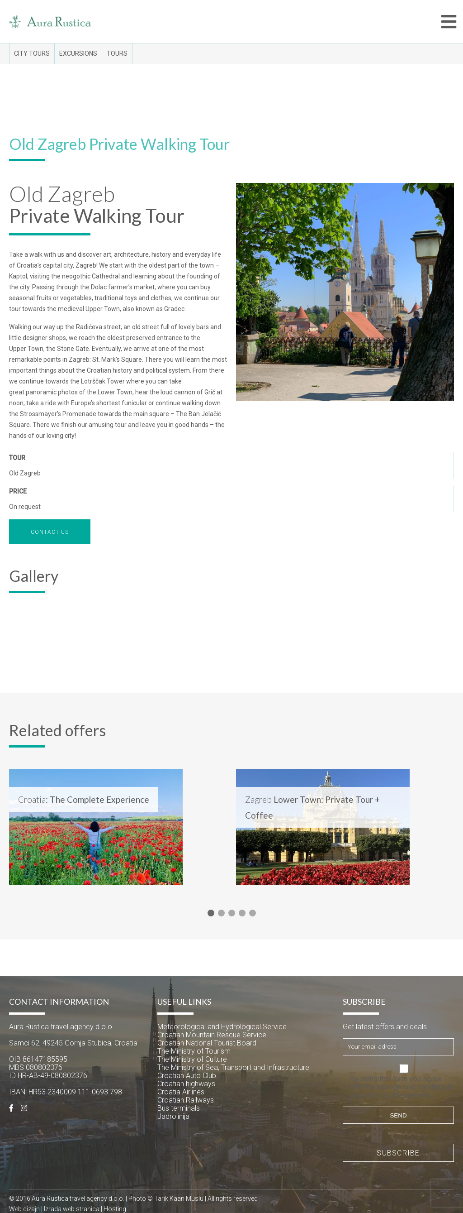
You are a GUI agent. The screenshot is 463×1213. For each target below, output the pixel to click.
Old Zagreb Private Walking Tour (119, 143)
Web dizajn (24, 1209)
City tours (32, 53)
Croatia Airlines (180, 1092)
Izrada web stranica (71, 1209)
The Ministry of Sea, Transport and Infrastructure (233, 1067)
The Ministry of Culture (192, 1059)
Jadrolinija (173, 1116)
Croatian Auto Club (186, 1075)
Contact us (50, 532)
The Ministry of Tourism (194, 1051)
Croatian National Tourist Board (206, 1043)
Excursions (78, 53)
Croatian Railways (185, 1100)
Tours (117, 53)
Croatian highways (186, 1083)
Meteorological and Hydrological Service (222, 1026)
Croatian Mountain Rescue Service (211, 1035)
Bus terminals (178, 1108)
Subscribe (398, 1153)
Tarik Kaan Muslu (178, 1198)
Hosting (115, 1209)
